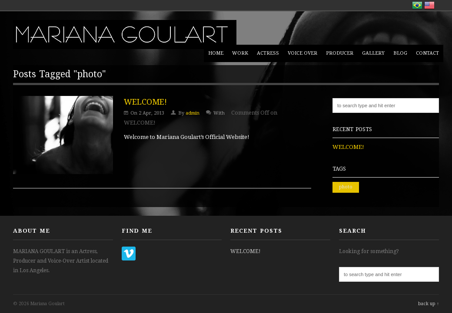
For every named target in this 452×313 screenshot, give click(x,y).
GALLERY (373, 53)
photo (345, 187)
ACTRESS (268, 53)
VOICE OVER (302, 53)
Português (417, 5)
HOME (215, 53)
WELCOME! (145, 101)
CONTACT (427, 53)
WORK (240, 53)
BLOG (400, 53)
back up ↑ (428, 303)
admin (192, 113)
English (429, 5)
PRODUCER (339, 53)
